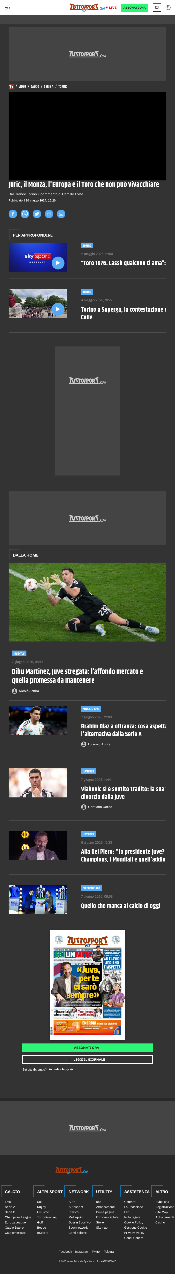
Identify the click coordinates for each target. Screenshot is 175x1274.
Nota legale (132, 1217)
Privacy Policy (134, 1233)
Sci (39, 1202)
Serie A (49, 86)
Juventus (19, 653)
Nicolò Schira (29, 691)
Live (113, 7)
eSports (42, 1233)
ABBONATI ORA (134, 7)
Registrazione (164, 1207)
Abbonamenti (105, 1207)
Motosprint (76, 1217)
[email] (49, 214)
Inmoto (73, 1212)
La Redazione (133, 1207)
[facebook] (13, 214)
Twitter (96, 1251)
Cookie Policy (133, 1222)
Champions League (18, 1217)
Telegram (110, 1251)
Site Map (161, 1212)
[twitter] (37, 214)
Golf (40, 1222)
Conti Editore (78, 1233)
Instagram (82, 1251)
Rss (98, 1202)
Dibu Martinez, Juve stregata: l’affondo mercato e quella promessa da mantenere (77, 676)
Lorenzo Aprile (99, 744)
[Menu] (7, 8)
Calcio (35, 86)
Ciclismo (43, 1212)
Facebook (65, 1251)
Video (22, 86)
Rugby (41, 1207)
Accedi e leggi (61, 1069)
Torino (63, 86)
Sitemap (101, 1227)
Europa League (15, 1222)
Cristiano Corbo (100, 807)
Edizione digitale (107, 1217)
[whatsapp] (25, 214)
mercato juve (91, 708)
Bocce (41, 1227)
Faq (126, 1212)
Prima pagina (105, 1212)
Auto (72, 1202)
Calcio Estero (14, 1227)
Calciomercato (15, 1233)
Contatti (129, 1202)
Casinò (160, 1222)
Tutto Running (47, 1217)
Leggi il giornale (89, 1059)
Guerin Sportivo (80, 1222)
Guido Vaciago (91, 888)
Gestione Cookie (135, 1227)
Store (100, 1222)
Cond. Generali (134, 1238)
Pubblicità (162, 1202)
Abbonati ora (86, 1047)
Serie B (10, 1212)
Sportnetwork (78, 1227)
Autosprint (76, 1207)
